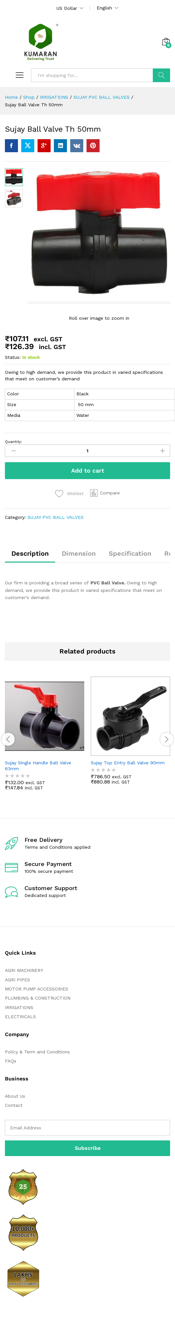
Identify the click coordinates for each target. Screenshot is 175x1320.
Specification (130, 553)
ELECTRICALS (20, 1016)
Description (30, 553)
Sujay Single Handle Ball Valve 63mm (38, 765)
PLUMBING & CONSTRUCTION (38, 998)
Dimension (79, 553)
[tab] (30, 556)
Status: (13, 357)
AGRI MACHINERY (24, 970)
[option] (45, 738)
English (104, 8)
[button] (105, 493)
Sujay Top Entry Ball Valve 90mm (128, 762)
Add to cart (87, 470)
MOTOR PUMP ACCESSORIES (36, 988)
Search (161, 75)
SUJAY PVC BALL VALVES (55, 517)
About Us (15, 1096)
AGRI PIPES (17, 979)
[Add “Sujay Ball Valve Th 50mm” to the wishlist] (69, 493)
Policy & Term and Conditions (37, 1051)
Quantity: (13, 442)
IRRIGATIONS (19, 1007)
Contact (14, 1105)
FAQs (10, 1060)
